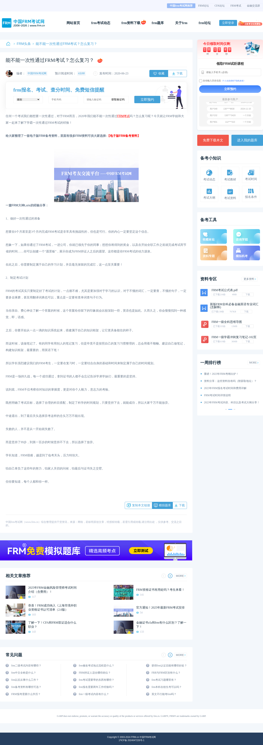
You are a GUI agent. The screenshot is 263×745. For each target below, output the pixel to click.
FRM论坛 (203, 5)
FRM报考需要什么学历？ (26, 694)
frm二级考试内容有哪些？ (26, 665)
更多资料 (250, 279)
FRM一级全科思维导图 (227, 321)
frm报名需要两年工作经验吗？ (96, 687)
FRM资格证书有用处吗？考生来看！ (160, 589)
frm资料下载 (131, 23)
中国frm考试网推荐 (181, 5)
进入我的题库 (247, 140)
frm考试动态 (100, 23)
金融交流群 (253, 5)
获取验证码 (118, 99)
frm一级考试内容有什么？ (94, 694)
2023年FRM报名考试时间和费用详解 (225, 388)
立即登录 (228, 22)
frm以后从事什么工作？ (25, 679)
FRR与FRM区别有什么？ (166, 672)
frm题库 (158, 23)
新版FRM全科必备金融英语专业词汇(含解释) (234, 306)
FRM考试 (235, 5)
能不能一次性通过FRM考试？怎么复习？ (65, 44)
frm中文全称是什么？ (23, 672)
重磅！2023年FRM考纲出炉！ (221, 373)
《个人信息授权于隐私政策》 (233, 81)
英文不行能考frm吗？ (164, 694)
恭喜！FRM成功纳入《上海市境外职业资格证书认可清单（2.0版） (52, 607)
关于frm (181, 23)
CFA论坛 (220, 5)
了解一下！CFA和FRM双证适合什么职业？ (52, 624)
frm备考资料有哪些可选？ (26, 687)
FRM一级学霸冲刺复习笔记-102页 (234, 337)
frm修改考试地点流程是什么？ (96, 665)
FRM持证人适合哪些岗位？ (95, 672)
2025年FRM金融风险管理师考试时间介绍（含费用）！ (52, 589)
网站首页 (73, 23)
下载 (248, 294)
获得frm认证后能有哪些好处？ (169, 665)
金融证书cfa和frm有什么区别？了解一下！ (161, 624)
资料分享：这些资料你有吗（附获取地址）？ (230, 381)
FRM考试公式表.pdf (225, 290)
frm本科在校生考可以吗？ (167, 687)
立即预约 (147, 99)
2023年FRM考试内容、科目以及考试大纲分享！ (232, 402)
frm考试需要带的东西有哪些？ (96, 679)
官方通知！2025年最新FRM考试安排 (160, 607)
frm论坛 (205, 23)
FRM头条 (22, 44)
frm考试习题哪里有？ (164, 679)
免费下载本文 (213, 140)
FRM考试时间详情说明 (217, 395)
